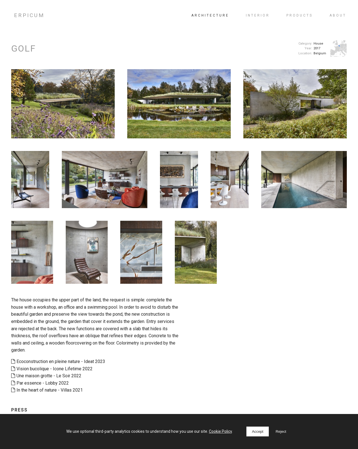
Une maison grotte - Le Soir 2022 (46, 375)
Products (299, 15)
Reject (280, 431)
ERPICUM (29, 15)
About (337, 15)
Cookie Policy (220, 431)
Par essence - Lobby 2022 (40, 383)
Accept (257, 431)
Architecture (210, 15)
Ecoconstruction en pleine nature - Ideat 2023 (58, 361)
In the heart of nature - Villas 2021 (47, 390)
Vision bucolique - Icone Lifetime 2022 (52, 368)
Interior (258, 15)
